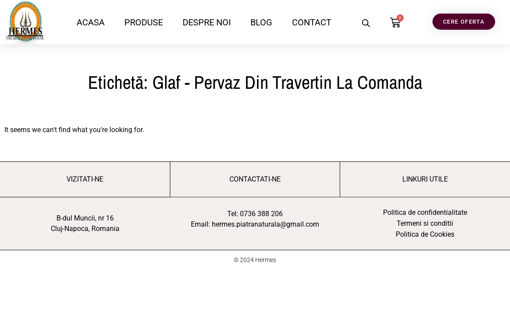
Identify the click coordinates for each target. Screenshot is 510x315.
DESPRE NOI (207, 22)
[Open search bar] (366, 23)
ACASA (91, 22)
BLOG (261, 22)
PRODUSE (143, 22)
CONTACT (311, 22)
